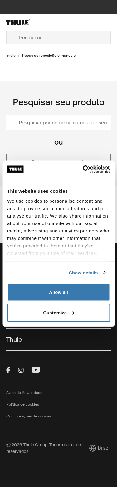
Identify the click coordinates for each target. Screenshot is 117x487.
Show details (83, 272)
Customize (58, 312)
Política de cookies (22, 404)
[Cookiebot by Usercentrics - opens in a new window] (83, 169)
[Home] (23, 22)
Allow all (58, 292)
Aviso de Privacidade (24, 392)
